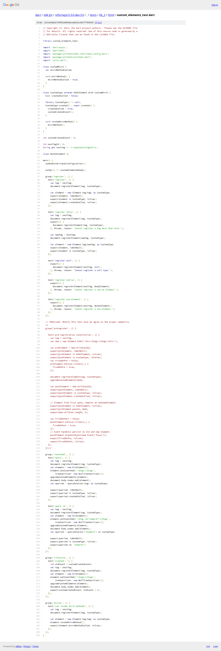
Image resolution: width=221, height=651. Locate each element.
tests (93, 15)
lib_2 (102, 15)
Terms (35, 646)
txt (208, 646)
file (98, 22)
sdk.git (48, 15)
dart (38, 15)
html (111, 15)
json (215, 646)
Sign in (214, 4)
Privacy (26, 646)
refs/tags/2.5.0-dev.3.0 (69, 15)
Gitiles (18, 646)
